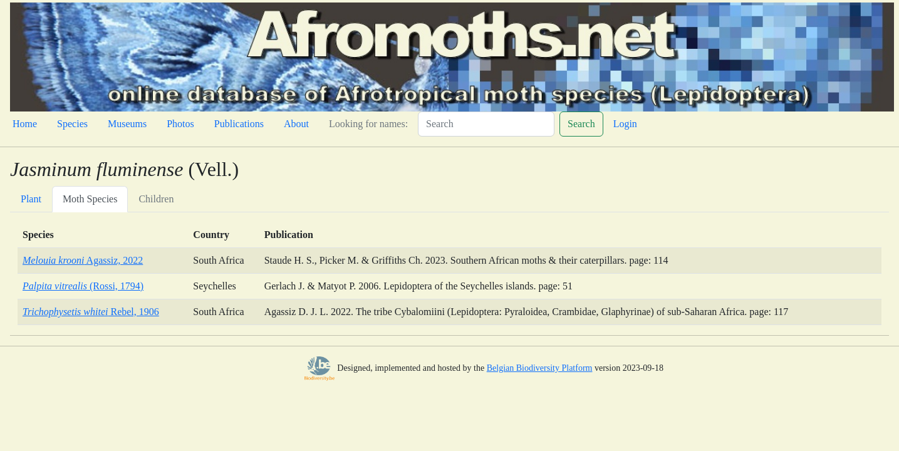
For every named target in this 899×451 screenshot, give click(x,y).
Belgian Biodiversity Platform (540, 368)
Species (72, 123)
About (296, 123)
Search (581, 123)
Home (25, 123)
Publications (239, 123)
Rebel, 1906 (91, 311)
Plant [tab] (31, 199)
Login (625, 123)
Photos (180, 123)
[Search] (486, 124)
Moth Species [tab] (90, 199)
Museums (127, 123)
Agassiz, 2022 (83, 260)
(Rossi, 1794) (83, 286)
